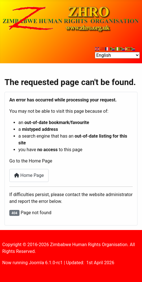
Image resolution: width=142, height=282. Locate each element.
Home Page (29, 175)
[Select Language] (117, 55)
